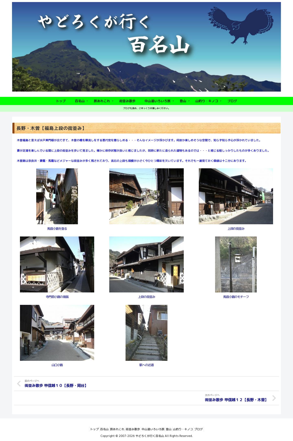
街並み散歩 (132, 428)
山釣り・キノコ (190, 428)
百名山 (97, 428)
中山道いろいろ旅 (154, 428)
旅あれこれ (113, 428)
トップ (84, 428)
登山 (173, 428)
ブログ (208, 428)
